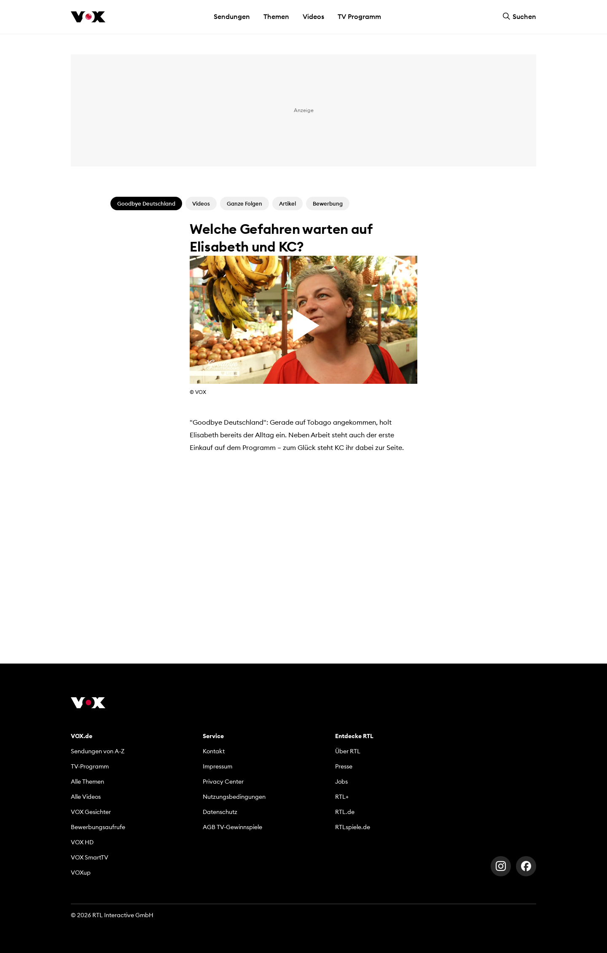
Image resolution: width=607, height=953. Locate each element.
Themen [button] (276, 16)
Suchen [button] (519, 16)
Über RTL (347, 751)
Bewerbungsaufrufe (98, 827)
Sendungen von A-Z (97, 751)
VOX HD (82, 842)
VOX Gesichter (91, 812)
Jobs (341, 781)
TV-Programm (90, 766)
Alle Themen (87, 781)
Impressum (217, 766)
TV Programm (359, 16)
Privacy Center (223, 781)
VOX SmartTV (89, 857)
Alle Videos (86, 796)
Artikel (287, 203)
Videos (313, 16)
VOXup (81, 872)
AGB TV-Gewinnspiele (232, 827)
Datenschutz (220, 812)
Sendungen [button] (232, 16)
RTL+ (342, 796)
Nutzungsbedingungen (234, 796)
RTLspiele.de (352, 827)
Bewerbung (328, 203)
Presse (343, 766)
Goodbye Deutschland (146, 203)
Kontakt (214, 751)
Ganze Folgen (244, 203)
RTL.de (345, 812)
